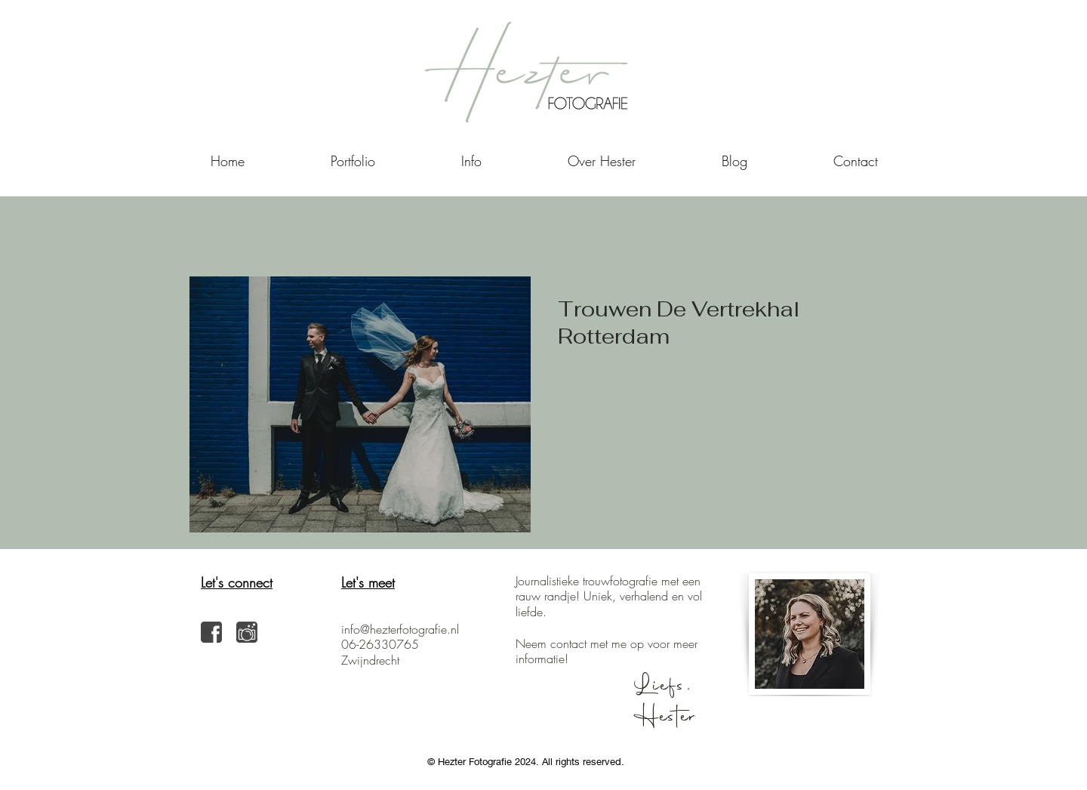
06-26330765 (380, 644)
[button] (471, 161)
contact (568, 643)
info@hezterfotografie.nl (400, 629)
